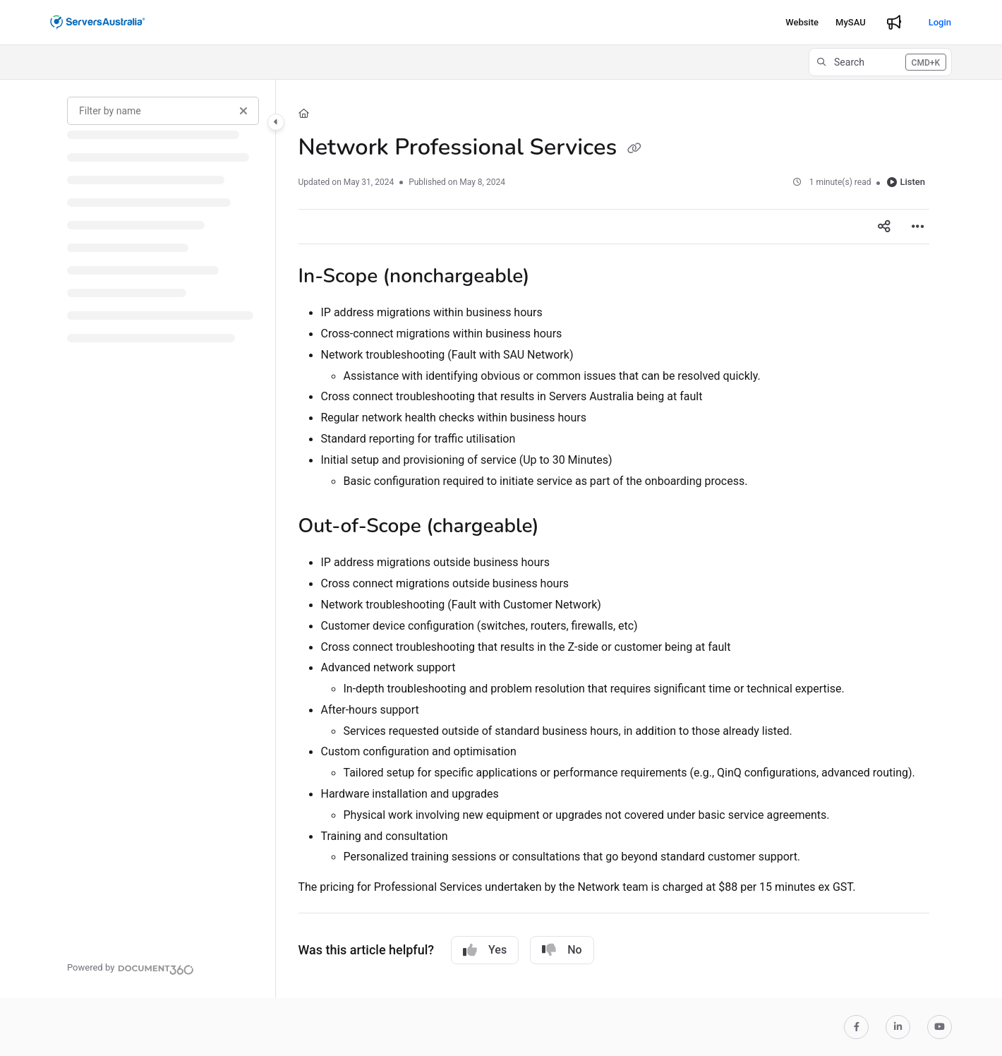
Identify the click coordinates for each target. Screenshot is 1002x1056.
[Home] (303, 114)
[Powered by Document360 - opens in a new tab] (130, 967)
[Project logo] (97, 22)
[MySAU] (850, 23)
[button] (880, 62)
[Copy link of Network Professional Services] (634, 149)
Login (940, 22)
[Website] (802, 23)
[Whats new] (894, 22)
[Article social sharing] (884, 226)
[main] (614, 539)
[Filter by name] (163, 111)
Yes (485, 950)
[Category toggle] (275, 122)
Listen (906, 181)
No (561, 950)
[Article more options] (918, 226)
